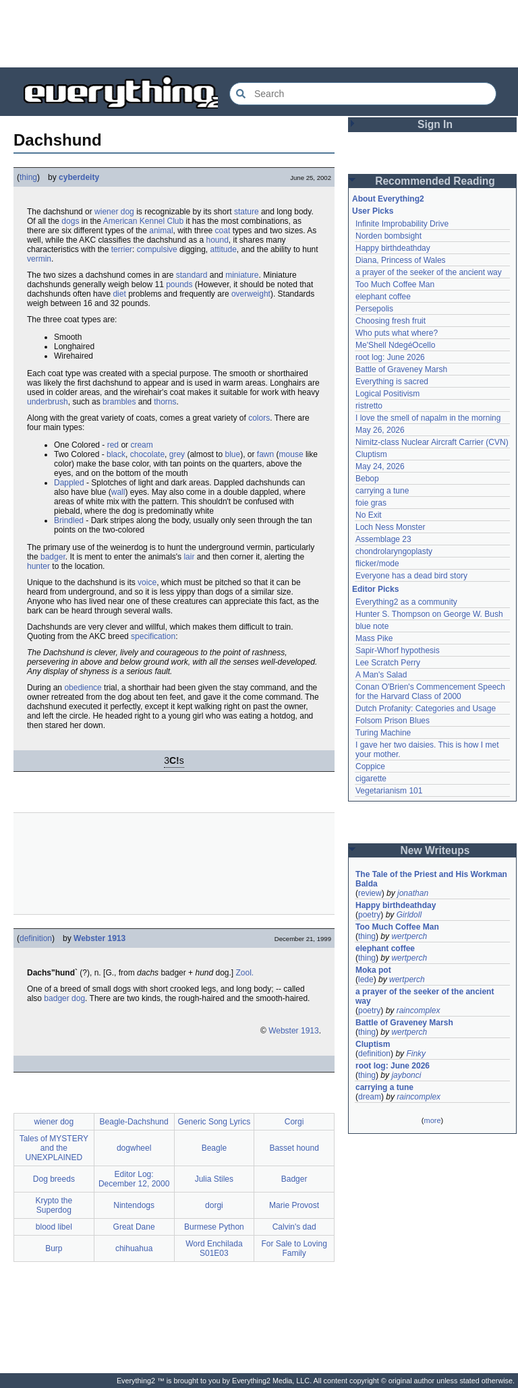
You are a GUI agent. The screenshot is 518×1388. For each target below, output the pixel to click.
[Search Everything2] (362, 93)
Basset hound (293, 1148)
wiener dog (114, 211)
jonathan (412, 893)
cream (141, 445)
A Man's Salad (381, 675)
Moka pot (373, 970)
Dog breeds (54, 1179)
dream (369, 1097)
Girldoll (409, 914)
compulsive (157, 249)
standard (192, 275)
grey (177, 454)
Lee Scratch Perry (387, 662)
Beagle (214, 1148)
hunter (38, 566)
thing (28, 177)
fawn (265, 454)
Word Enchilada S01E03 (214, 1248)
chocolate (147, 454)
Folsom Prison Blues (392, 720)
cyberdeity (79, 177)
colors (259, 418)
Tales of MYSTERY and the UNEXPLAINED (54, 1148)
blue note (371, 626)
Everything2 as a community (406, 602)
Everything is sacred (391, 381)
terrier (121, 249)
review (370, 893)
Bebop (367, 478)
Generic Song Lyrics (214, 1121)
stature (246, 211)
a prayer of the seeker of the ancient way (428, 272)
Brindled (69, 520)
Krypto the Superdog (54, 1205)
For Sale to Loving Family (293, 1248)
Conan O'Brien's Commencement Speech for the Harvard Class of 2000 (431, 691)
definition (36, 938)
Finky (416, 1053)
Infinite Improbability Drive (402, 224)
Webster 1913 (99, 938)
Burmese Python (214, 1227)
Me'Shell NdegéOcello (395, 345)
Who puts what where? (396, 333)
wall (118, 492)
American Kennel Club (143, 221)
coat (223, 230)
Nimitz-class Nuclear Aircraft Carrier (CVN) (432, 442)
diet (119, 294)
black (116, 454)
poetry (369, 914)
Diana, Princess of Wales (400, 260)
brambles (119, 401)
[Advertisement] (259, 33)
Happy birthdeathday (392, 248)
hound (217, 240)
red (113, 445)
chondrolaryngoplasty (393, 551)
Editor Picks (375, 589)
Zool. (245, 972)
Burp (53, 1248)
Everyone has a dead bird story (411, 575)
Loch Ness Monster (390, 527)
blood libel (54, 1227)
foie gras (370, 503)
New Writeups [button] (435, 850)
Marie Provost (294, 1205)
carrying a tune (382, 490)
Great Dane (134, 1227)
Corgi (294, 1121)
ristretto (368, 406)
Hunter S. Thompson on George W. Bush (429, 614)
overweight (250, 294)
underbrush (47, 401)
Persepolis (374, 308)
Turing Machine (383, 732)
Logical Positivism (387, 393)
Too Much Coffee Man (394, 284)
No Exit (368, 515)
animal (161, 230)
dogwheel (134, 1148)
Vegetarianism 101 (388, 790)
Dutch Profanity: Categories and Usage (425, 708)
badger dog (64, 998)
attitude (223, 249)
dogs (70, 221)
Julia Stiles (214, 1179)
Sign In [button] (435, 124)
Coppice (370, 766)
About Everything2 (388, 199)
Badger (294, 1179)
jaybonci (406, 1075)
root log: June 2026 (390, 357)
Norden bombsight (388, 236)
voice (147, 582)
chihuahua (133, 1248)
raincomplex (418, 1010)
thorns (165, 401)
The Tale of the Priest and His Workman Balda (432, 879)
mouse (291, 454)
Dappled (69, 482)
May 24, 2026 (380, 466)
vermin (39, 259)
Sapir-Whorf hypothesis (397, 650)
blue (232, 454)
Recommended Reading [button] (435, 181)
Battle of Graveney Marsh (401, 369)
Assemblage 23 (383, 539)
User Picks (372, 211)
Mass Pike (374, 638)
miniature (241, 275)
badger (52, 557)
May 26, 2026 (380, 430)
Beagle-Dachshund (134, 1121)
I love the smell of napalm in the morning (427, 418)
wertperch (409, 936)
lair (188, 557)
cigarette (370, 778)
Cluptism (371, 454)
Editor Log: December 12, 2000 (133, 1179)
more (432, 1120)
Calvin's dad (294, 1227)
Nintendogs (133, 1205)
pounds (179, 284)
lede (366, 979)
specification (153, 636)
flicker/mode (377, 563)
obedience (82, 687)
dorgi (214, 1205)
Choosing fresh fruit (390, 321)
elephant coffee (383, 296)
